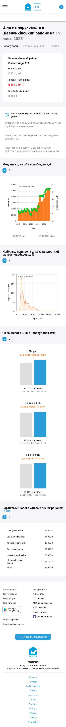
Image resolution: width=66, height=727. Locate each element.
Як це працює (8, 598)
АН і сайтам (38, 594)
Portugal (33, 708)
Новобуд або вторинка (13, 624)
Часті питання (9, 603)
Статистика (38, 598)
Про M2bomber (9, 589)
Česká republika (33, 686)
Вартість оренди (10, 619)
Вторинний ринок (34, 46)
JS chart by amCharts (27, 186)
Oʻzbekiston (33, 722)
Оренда (54, 46)
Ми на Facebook (42, 616)
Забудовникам (40, 589)
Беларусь (33, 677)
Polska (33, 700)
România (33, 704)
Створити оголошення (33, 636)
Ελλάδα (33, 691)
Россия (33, 713)
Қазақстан (33, 695)
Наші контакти (40, 612)
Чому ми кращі (9, 594)
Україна (33, 717)
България (33, 682)
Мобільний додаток (42, 603)
